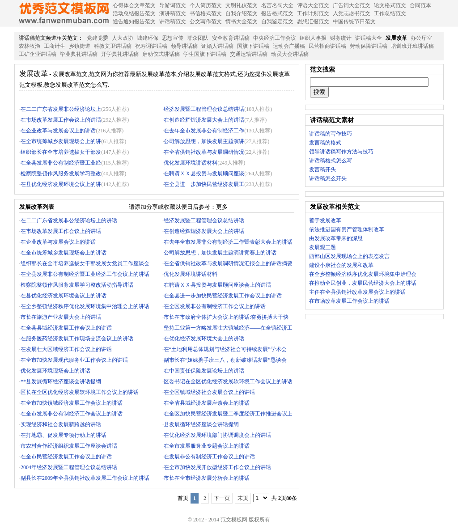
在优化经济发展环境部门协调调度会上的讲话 (217, 435)
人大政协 (122, 38)
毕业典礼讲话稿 (79, 54)
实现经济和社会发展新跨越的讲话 (61, 424)
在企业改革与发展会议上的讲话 (58, 130)
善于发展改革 (325, 220)
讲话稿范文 (32, 38)
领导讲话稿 (184, 46)
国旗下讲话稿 (253, 46)
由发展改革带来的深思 (336, 238)
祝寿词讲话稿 (151, 46)
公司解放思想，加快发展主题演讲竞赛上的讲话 (220, 253)
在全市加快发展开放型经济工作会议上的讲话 (217, 467)
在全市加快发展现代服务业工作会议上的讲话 (74, 360)
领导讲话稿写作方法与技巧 (341, 151)
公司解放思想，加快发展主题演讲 (204, 141)
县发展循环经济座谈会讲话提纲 (201, 424)
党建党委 (97, 38)
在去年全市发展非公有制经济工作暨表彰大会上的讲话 (228, 242)
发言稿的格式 (325, 143)
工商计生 (54, 46)
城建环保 (147, 38)
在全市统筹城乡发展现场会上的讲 (61, 141)
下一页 (222, 498)
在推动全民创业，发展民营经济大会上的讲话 (362, 283)
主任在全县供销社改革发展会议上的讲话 (357, 292)
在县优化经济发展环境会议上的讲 (61, 184)
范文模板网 (63, 13)
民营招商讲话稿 (327, 46)
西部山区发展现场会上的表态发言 (349, 256)
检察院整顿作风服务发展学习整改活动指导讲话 (77, 285)
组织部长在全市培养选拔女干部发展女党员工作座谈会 (85, 263)
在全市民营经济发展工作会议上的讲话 (66, 456)
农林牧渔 (29, 46)
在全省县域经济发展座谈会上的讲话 (207, 403)
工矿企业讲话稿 (37, 54)
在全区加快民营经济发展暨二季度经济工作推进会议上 (228, 414)
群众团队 (197, 38)
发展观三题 (322, 247)
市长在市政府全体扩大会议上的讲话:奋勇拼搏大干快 (226, 317)
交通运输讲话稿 (248, 54)
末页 (242, 498)
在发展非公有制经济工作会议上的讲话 (209, 456)
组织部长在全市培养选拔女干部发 (61, 152)
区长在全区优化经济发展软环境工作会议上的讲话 (80, 392)
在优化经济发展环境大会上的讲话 (204, 338)
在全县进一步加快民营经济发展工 (204, 184)
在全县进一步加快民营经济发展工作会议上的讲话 (223, 295)
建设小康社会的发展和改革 (341, 265)
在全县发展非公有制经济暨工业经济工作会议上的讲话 (85, 274)
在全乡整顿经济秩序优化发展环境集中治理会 (362, 274)
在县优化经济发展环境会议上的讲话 (63, 295)
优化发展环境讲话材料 (190, 163)
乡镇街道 (79, 46)
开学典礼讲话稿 (120, 54)
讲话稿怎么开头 (328, 178)
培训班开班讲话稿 (412, 46)
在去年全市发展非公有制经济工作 (204, 130)
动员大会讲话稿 (290, 54)
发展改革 (396, 38)
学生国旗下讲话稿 (204, 54)
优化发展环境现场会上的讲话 (55, 371)
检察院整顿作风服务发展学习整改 (61, 173)
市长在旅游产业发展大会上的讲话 (61, 317)
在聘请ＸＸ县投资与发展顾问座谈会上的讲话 (217, 285)
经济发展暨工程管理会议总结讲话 (204, 109)
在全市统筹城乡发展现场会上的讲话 (63, 253)
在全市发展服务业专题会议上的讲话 (207, 446)
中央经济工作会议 (274, 38)
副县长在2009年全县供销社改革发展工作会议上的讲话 (85, 478)
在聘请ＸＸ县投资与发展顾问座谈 (204, 173)
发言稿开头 (322, 169)
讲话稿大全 (368, 38)
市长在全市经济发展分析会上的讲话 (207, 478)
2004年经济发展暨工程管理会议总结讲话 (69, 467)
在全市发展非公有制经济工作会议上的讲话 (72, 414)
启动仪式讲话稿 (161, 54)
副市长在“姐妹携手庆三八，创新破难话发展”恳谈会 (225, 360)
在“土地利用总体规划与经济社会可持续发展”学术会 (225, 349)
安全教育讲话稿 (231, 38)
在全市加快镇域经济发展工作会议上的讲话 (72, 403)
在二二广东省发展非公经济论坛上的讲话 (69, 220)
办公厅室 (421, 38)
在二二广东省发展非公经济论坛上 (61, 109)
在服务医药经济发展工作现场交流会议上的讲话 (77, 338)
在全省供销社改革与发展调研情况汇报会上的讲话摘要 (228, 263)
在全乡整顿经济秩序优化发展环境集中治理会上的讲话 (85, 306)
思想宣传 (172, 38)
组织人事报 (313, 38)
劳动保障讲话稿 (368, 46)
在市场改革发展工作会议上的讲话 (61, 120)
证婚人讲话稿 (217, 46)
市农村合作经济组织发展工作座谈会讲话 (69, 446)
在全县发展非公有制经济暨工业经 (61, 163)
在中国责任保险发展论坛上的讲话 (204, 371)
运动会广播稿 (289, 46)
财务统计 (341, 38)
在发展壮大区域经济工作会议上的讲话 (66, 349)
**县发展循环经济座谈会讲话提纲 (61, 381)
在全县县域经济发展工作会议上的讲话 (66, 328)
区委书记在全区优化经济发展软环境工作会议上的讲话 (228, 381)
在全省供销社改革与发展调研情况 (204, 152)
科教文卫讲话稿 (112, 46)
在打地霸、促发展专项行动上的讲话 (63, 435)
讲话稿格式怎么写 (330, 160)
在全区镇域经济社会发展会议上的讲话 (209, 392)
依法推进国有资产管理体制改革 (346, 229)
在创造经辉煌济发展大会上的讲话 (204, 120)
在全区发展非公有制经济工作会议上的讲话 (215, 306)
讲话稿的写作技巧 (330, 134)
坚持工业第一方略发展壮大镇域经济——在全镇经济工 (228, 328)
